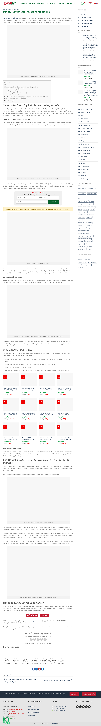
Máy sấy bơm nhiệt (83, 122)
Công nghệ (10, 9)
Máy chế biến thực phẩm (85, 109)
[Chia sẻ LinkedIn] (42, 669)
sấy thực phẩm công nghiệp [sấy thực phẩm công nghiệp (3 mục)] (84, 238)
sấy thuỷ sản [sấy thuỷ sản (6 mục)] (81, 228)
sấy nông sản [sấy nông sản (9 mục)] (81, 222)
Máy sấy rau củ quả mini (10, 18)
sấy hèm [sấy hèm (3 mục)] (92, 209)
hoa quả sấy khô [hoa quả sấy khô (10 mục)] (82, 193)
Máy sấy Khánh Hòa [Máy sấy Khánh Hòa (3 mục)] (91, 193)
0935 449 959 (20, 714)
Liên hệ (69, 3)
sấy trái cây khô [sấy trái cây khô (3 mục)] (88, 241)
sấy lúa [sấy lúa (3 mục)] (90, 212)
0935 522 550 (12, 716)
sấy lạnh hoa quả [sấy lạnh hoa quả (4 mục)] (82, 214)
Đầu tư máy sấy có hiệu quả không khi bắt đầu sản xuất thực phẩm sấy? (90, 37)
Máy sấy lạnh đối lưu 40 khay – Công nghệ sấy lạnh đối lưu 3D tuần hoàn (46, 438)
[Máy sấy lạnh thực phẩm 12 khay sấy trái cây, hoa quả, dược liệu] (65, 429)
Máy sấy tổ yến (82, 172)
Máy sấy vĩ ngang (83, 179)
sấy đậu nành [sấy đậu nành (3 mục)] (89, 244)
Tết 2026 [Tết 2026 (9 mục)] (89, 249)
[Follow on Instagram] (80, 706)
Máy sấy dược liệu (83, 134)
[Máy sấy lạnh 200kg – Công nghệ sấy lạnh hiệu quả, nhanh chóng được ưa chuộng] (29, 429)
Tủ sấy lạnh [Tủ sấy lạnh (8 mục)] (80, 267)
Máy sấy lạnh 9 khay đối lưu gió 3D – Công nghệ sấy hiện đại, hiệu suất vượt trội (64, 414)
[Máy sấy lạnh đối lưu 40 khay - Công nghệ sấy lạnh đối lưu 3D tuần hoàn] (47, 429)
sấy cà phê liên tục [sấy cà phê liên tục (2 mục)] (82, 204)
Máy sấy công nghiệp (84, 131)
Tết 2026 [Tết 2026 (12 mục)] (95, 265)
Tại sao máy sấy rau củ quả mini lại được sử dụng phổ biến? (21, 87)
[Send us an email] (86, 706)
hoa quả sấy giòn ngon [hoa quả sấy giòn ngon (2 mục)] (90, 190)
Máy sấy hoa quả (83, 138)
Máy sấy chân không (84, 125)
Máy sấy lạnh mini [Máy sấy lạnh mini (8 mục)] (92, 262)
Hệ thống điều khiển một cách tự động (18, 93)
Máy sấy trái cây (82, 175)
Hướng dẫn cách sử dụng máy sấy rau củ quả (58, 680)
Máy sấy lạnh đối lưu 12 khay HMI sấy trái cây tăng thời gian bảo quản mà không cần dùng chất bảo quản (29, 414)
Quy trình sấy (52, 3)
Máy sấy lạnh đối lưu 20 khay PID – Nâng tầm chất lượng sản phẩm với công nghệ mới (11, 389)
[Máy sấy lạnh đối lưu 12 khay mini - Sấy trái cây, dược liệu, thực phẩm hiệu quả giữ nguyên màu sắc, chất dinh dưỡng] (47, 379)
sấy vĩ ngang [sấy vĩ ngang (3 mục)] (81, 244)
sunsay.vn (33, 621)
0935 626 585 (12, 709)
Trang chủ (23, 3)
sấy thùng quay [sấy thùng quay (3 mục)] (88, 228)
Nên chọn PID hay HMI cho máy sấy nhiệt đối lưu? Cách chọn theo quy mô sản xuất (90, 56)
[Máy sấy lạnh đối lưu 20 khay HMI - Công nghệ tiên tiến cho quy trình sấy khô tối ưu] (29, 379)
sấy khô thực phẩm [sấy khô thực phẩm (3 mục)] (82, 212)
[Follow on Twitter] (83, 706)
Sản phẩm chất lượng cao (14, 91)
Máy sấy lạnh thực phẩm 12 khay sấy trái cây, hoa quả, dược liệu (64, 438)
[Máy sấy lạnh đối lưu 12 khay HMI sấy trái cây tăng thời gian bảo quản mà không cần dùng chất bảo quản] (29, 404)
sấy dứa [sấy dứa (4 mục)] (80, 209)
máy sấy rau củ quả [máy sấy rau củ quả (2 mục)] (82, 196)
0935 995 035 (12, 714)
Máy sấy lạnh (81, 141)
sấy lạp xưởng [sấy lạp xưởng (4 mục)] (81, 217)
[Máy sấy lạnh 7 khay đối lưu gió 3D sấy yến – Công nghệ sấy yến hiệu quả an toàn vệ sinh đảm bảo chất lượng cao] (47, 404)
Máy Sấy (80, 115)
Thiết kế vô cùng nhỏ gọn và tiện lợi (17, 89)
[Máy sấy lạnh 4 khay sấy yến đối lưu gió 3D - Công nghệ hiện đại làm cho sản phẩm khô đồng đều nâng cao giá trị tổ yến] (11, 429)
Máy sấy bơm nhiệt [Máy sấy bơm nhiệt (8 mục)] (82, 262)
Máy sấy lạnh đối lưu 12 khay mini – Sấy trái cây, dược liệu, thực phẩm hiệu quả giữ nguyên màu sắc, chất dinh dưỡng (46, 389)
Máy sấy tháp (81, 163)
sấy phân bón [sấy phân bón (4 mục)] (89, 222)
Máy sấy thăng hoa (83, 160)
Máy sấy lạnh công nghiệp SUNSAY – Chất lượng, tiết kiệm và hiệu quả (65, 389)
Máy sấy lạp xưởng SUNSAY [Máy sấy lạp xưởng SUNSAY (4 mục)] (84, 265)
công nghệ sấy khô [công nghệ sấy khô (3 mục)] (92, 188)
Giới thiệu (32, 3)
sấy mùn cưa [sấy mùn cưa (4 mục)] (89, 217)
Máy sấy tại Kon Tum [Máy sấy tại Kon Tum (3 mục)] (83, 198)
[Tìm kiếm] (74, 3)
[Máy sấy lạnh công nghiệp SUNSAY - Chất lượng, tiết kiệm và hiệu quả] (65, 379)
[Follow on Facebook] (77, 706)
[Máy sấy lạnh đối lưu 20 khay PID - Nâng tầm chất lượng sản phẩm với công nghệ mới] (11, 379)
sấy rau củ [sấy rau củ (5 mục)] (89, 225)
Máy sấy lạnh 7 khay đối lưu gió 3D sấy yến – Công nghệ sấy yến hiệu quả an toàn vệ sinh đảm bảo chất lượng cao (47, 414)
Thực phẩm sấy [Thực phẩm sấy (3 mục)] (81, 246)
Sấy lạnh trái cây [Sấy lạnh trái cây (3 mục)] (91, 214)
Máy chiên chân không (84, 112)
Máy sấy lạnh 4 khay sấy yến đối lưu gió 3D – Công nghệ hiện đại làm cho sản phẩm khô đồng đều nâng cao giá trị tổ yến (11, 438)
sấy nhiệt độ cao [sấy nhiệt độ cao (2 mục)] (87, 220)
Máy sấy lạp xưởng (83, 144)
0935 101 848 (11, 711)
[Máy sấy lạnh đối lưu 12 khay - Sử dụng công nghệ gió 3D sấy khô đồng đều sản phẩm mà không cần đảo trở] (11, 404)
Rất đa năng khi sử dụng (14, 94)
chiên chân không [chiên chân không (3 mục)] (82, 188)
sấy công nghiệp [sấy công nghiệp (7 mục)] (82, 206)
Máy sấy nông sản (83, 157)
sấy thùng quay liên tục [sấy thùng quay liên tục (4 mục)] (83, 230)
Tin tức (62, 3)
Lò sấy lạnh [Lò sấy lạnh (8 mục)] (87, 259)
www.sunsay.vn (11, 718)
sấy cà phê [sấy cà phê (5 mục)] (91, 201)
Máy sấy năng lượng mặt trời (86, 147)
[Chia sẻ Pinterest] (39, 669)
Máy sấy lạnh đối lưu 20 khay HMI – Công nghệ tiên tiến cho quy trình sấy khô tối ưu (29, 389)
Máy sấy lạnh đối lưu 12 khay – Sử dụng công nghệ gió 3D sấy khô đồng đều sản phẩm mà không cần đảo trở (11, 414)
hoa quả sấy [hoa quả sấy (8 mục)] (81, 190)
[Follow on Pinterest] (89, 706)
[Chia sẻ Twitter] (36, 669)
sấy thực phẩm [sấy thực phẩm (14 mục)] (89, 236)
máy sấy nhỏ (9, 675)
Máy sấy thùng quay (83, 169)
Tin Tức (5, 9)
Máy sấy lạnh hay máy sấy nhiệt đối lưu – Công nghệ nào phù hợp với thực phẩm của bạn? (90, 46)
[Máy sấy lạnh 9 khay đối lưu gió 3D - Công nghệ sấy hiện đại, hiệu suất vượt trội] (65, 404)
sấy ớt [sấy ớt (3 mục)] (94, 244)
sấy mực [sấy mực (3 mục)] (80, 220)
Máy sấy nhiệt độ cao (84, 150)
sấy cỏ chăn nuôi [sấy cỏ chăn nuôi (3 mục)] (91, 206)
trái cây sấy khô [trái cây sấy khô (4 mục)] (81, 249)
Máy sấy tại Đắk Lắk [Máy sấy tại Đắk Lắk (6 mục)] (82, 201)
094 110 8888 (88, 2)
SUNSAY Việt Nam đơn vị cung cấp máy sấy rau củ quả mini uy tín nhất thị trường (27, 97)
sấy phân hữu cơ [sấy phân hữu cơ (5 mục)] (82, 225)
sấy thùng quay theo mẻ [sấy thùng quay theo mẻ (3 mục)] (83, 233)
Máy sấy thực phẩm (83, 166)
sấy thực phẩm (15, 675)
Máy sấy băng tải (83, 119)
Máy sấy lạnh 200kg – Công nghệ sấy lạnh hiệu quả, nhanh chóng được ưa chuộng (28, 438)
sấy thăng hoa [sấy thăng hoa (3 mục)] (81, 236)
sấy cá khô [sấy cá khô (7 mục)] (90, 204)
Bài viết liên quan (9, 101)
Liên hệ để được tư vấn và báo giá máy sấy (17, 99)
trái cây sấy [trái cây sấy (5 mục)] (89, 246)
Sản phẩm (41, 3)
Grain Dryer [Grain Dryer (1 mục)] (80, 259)
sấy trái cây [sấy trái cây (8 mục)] (80, 241)
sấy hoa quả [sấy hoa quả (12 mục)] (86, 209)
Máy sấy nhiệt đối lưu (84, 153)
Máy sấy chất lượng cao (85, 128)
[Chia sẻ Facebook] (33, 669)
